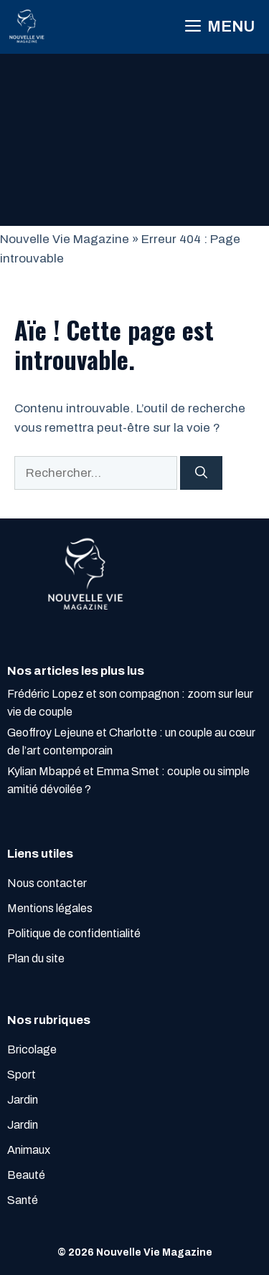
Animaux (28, 1150)
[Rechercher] (201, 473)
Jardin (22, 1100)
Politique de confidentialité (74, 933)
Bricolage (32, 1049)
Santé (22, 1200)
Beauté (26, 1175)
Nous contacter (47, 883)
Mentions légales (50, 908)
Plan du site (36, 958)
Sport (21, 1074)
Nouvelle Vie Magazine (64, 239)
